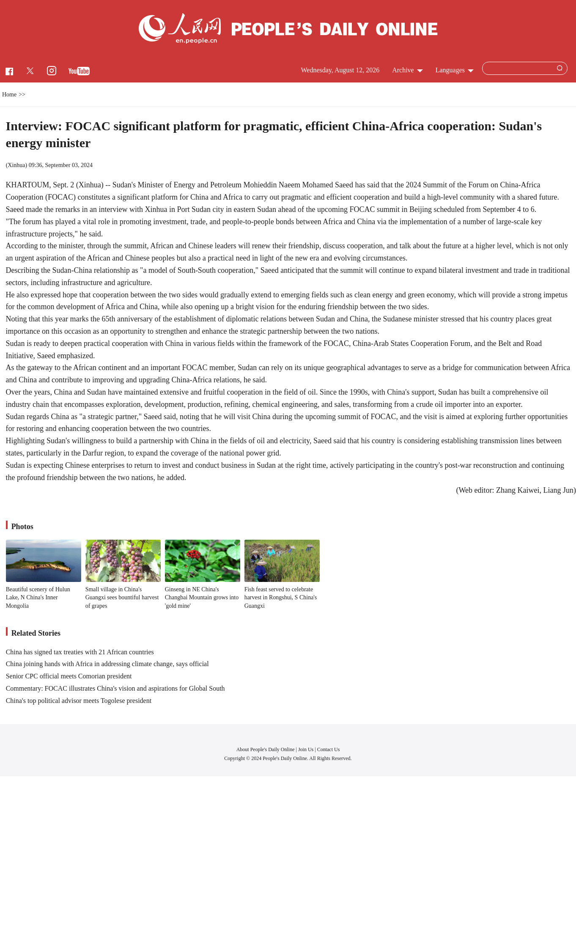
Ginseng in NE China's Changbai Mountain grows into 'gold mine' (202, 597)
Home (9, 94)
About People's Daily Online (265, 749)
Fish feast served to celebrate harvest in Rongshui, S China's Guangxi (280, 597)
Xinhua (16, 165)
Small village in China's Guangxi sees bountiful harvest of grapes (122, 597)
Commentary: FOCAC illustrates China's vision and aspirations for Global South (115, 688)
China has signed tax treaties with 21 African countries (80, 652)
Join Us (306, 749)
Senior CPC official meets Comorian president (69, 676)
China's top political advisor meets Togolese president (79, 700)
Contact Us (328, 749)
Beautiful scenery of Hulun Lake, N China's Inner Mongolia (38, 597)
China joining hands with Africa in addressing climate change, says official (107, 663)
